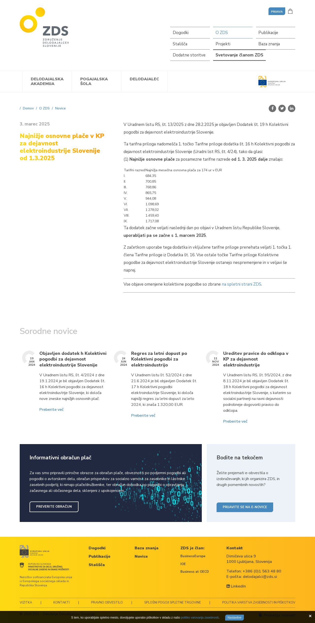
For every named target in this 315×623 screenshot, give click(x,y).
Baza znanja (269, 44)
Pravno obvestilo (107, 602)
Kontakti (61, 602)
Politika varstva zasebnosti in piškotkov (258, 602)
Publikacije (268, 32)
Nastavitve (234, 617)
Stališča (180, 44)
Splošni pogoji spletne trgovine (172, 602)
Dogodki (181, 32)
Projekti (223, 44)
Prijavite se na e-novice (245, 507)
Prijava (277, 12)
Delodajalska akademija (47, 81)
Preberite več (51, 409)
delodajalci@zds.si (260, 576)
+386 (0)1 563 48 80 (262, 571)
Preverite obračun (54, 506)
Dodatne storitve (189, 55)
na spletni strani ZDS (241, 284)
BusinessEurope (192, 556)
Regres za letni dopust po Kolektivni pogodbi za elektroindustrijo (159, 359)
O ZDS (222, 32)
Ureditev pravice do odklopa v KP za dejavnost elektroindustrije (255, 359)
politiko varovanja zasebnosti (200, 617)
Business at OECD (194, 572)
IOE (183, 564)
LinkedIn (236, 586)
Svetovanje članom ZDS (239, 55)
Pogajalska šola (94, 81)
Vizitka (26, 602)
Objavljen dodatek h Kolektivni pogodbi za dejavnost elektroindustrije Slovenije (73, 359)
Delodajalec (144, 79)
